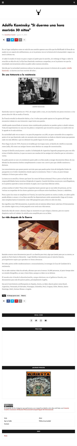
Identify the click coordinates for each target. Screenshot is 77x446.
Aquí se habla (8, 421)
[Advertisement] (38, 347)
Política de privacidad (45, 421)
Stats (5, 436)
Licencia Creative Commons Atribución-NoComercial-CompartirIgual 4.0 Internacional (36, 409)
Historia (23, 296)
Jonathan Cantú (10, 35)
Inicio (5, 418)
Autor (40, 418)
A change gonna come (13, 296)
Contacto (6, 424)
